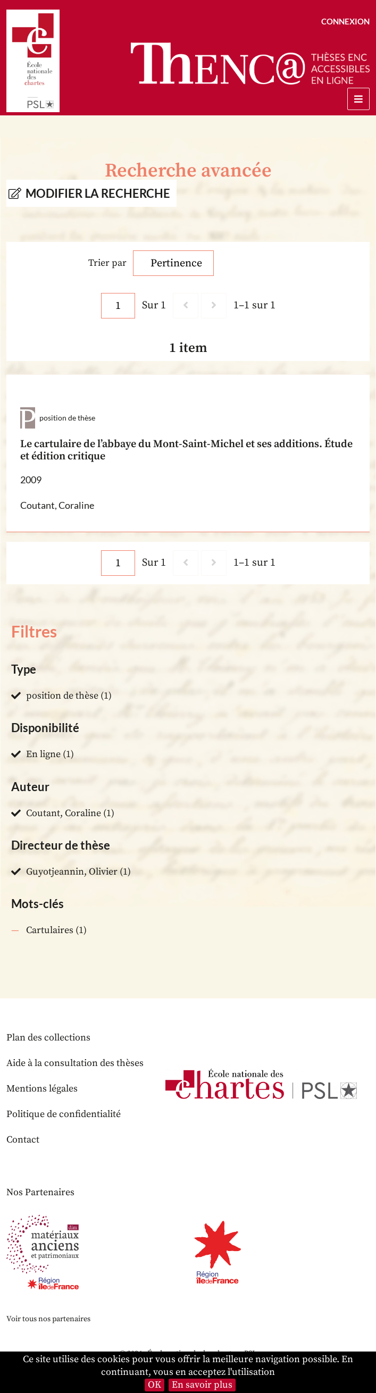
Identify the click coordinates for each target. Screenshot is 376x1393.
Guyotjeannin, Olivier (72, 872)
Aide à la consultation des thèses (75, 1063)
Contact (22, 1140)
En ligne (43, 754)
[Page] (118, 305)
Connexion (345, 21)
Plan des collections (48, 1037)
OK (154, 1385)
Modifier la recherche (98, 193)
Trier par (107, 263)
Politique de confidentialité (63, 1114)
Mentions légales (42, 1088)
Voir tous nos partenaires (48, 1319)
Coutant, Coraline (63, 813)
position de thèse (62, 696)
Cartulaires (49, 930)
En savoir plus (202, 1385)
